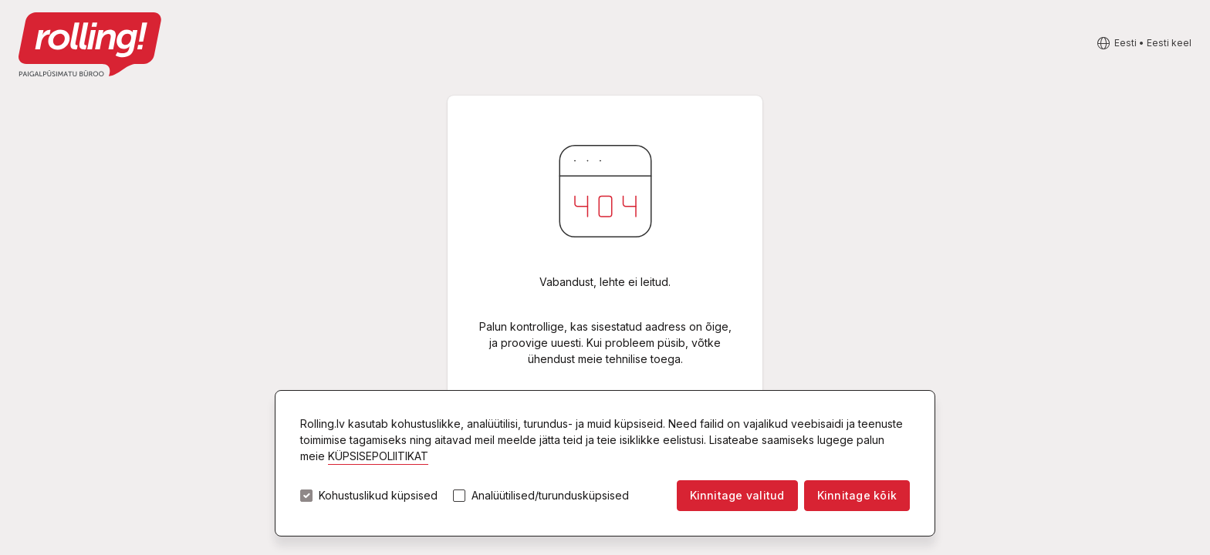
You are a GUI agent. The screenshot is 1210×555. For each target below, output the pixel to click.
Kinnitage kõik (857, 495)
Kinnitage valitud (737, 495)
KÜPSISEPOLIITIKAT (378, 455)
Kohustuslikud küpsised (378, 495)
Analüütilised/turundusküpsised (550, 495)
